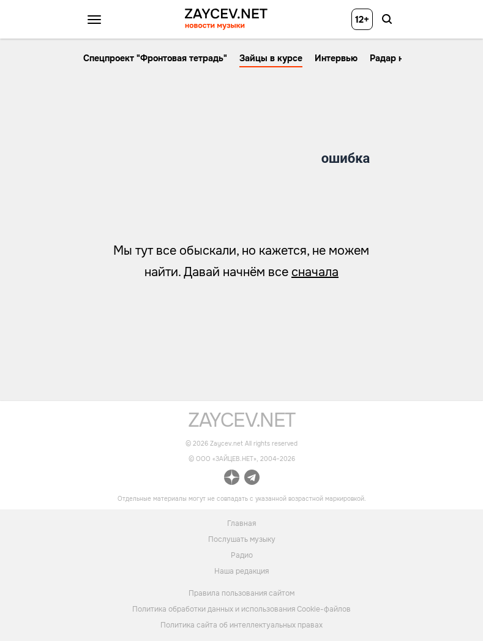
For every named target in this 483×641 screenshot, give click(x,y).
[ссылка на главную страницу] (241, 424)
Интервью (336, 58)
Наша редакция (241, 570)
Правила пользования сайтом (241, 593)
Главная (241, 523)
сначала (315, 272)
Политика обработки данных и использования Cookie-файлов (241, 609)
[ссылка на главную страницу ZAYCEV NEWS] (226, 19)
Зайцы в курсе (270, 58)
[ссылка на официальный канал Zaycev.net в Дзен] (231, 479)
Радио (242, 555)
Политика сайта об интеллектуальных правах (241, 625)
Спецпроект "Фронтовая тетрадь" (155, 58)
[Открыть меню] (94, 19)
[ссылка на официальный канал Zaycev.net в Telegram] (252, 479)
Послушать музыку (241, 539)
